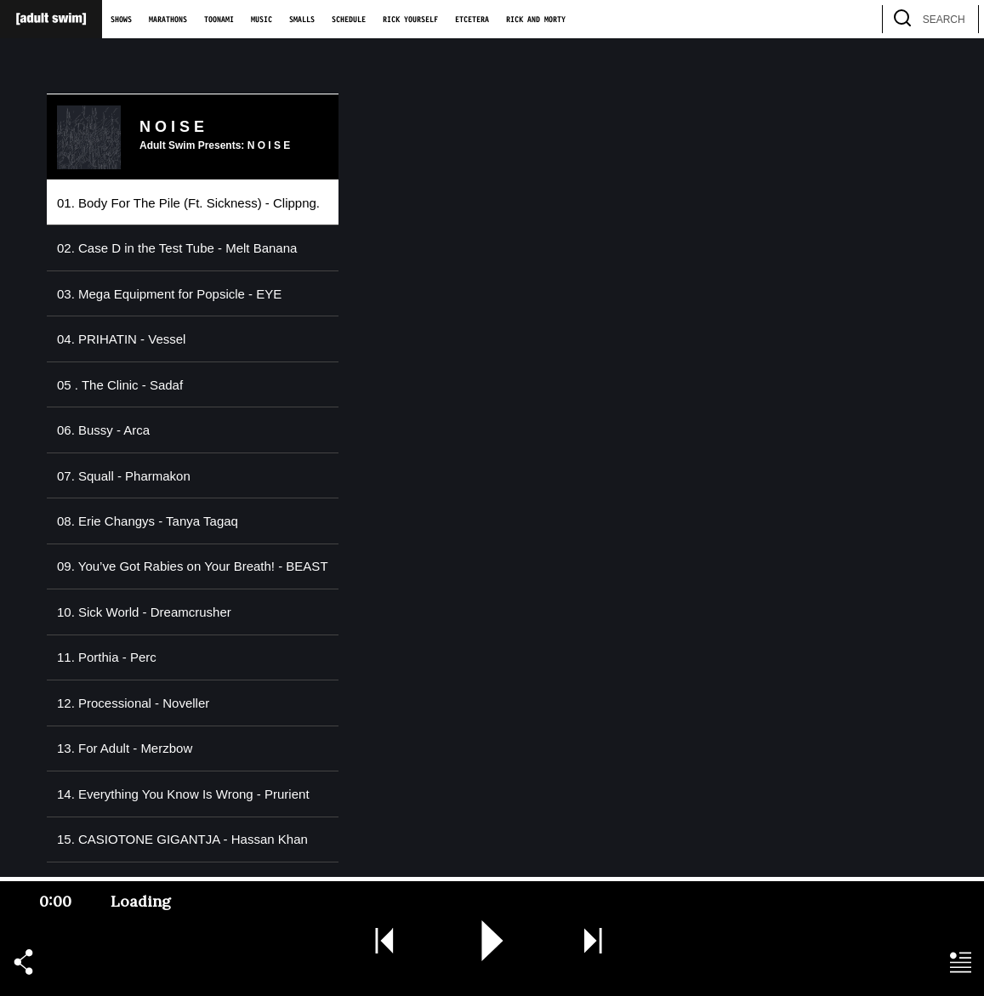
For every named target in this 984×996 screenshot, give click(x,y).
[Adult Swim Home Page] (51, 19)
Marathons (168, 19)
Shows (121, 19)
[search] (957, 19)
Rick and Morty (536, 19)
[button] (23, 963)
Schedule (349, 19)
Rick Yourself (410, 19)
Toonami (219, 19)
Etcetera (472, 19)
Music (261, 19)
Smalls (302, 19)
